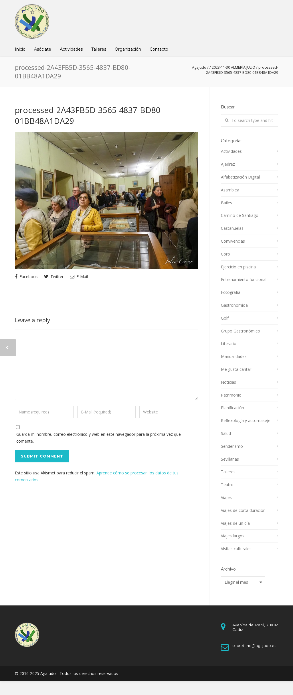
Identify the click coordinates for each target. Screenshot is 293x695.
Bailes (226, 202)
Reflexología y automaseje (245, 420)
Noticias (228, 382)
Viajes (226, 497)
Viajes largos (232, 535)
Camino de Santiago (239, 215)
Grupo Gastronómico (240, 331)
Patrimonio (231, 395)
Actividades (71, 49)
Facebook (26, 276)
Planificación (232, 407)
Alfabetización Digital (240, 177)
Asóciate (42, 49)
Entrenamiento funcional (243, 279)
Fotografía (230, 292)
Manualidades (234, 356)
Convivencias (233, 241)
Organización (128, 49)
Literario (228, 343)
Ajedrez (228, 164)
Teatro (227, 484)
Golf (225, 318)
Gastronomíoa (234, 305)
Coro (225, 254)
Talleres (98, 49)
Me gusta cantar (236, 369)
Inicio (20, 49)
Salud (226, 433)
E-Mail (79, 276)
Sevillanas (230, 459)
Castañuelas (232, 228)
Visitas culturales (236, 548)
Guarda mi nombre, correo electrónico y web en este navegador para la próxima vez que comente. (98, 437)
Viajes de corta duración (243, 510)
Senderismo (232, 446)
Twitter (54, 276)
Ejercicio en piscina (238, 267)
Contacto (159, 49)
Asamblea (230, 190)
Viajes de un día (235, 523)
